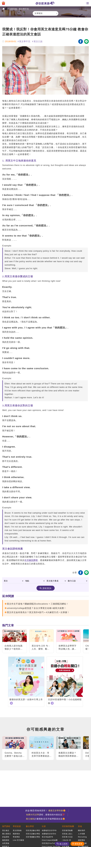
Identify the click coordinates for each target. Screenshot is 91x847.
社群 (44, 826)
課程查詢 (46, 588)
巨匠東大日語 (67, 837)
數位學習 (30, 826)
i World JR (66, 840)
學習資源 (17, 826)
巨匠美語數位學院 (33, 830)
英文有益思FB (47, 837)
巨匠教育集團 (68, 826)
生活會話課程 (31, 560)
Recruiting (82, 837)
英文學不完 (24, 9)
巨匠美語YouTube (49, 843)
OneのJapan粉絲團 (50, 840)
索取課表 (78, 844)
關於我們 (81, 830)
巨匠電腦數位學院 (33, 837)
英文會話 (5, 830)
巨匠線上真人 (67, 834)
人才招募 (81, 834)
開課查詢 (16, 834)
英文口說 (38, 41)
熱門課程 (6, 826)
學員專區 (16, 837)
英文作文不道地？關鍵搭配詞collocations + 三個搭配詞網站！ (37, 604)
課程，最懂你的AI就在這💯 (45, 815)
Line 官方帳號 (18, 840)
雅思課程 (5, 840)
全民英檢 (5, 843)
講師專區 (81, 840)
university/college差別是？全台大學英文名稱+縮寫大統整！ (36, 608)
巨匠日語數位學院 (33, 834)
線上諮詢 (63, 844)
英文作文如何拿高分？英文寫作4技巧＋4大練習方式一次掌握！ (38, 612)
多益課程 (5, 837)
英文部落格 (12, 9)
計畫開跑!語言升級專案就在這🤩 (45, 819)
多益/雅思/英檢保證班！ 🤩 (45, 810)
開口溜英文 (6, 834)
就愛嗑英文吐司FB (49, 830)
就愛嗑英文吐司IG (49, 834)
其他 (80, 826)
